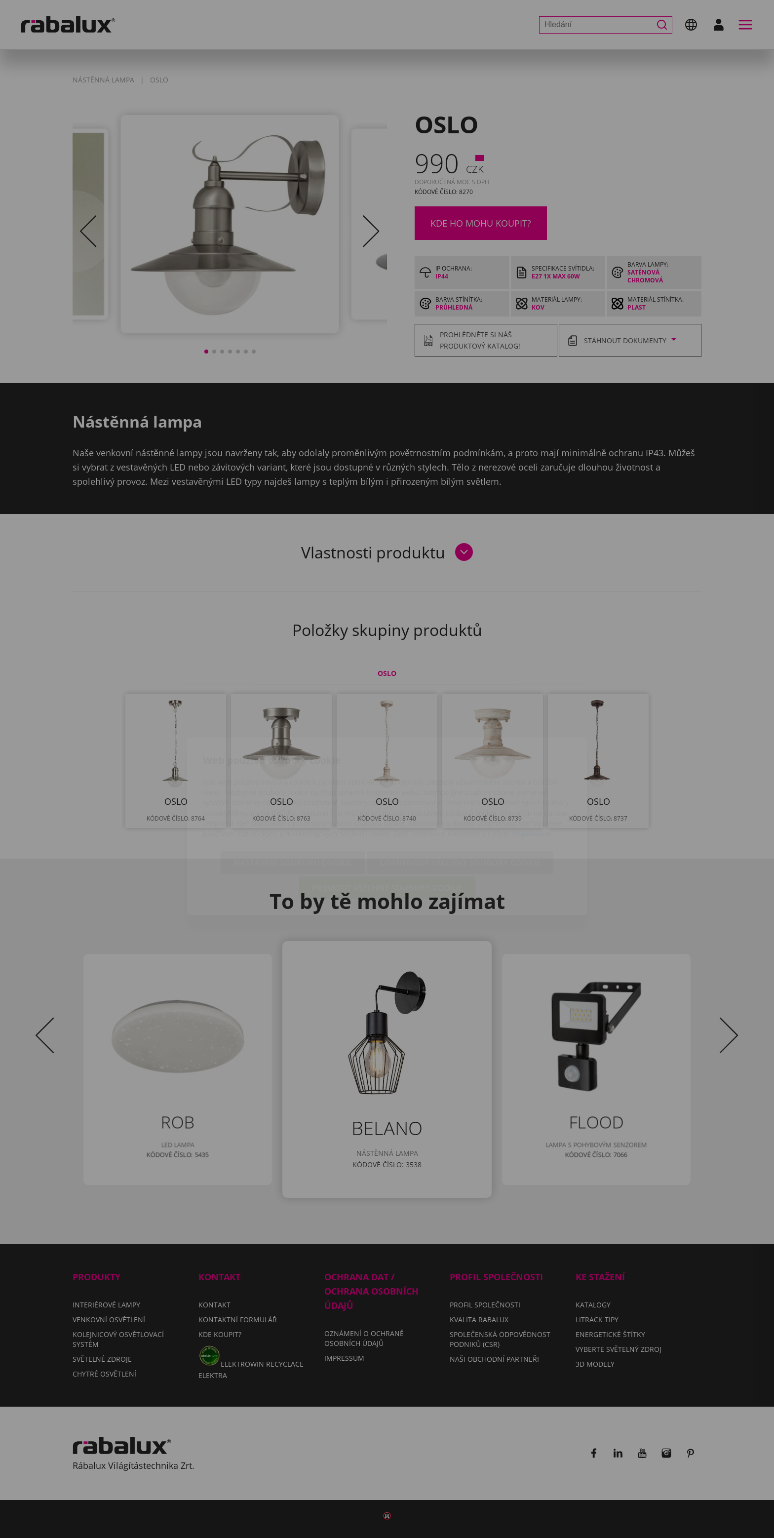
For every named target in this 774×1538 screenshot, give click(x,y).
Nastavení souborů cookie (292, 805)
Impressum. (532, 776)
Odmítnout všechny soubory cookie (460, 805)
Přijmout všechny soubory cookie (387, 830)
